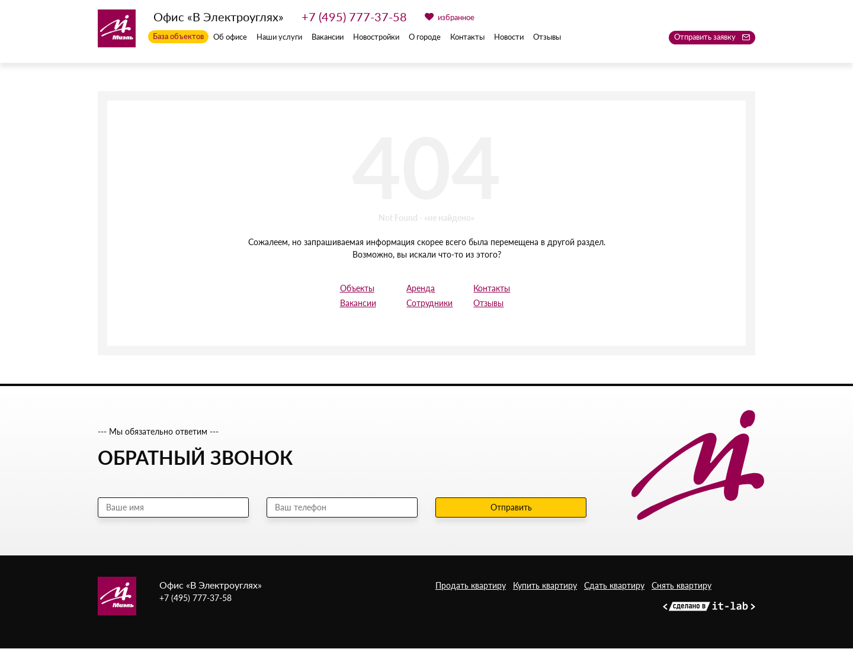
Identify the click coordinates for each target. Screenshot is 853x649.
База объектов (178, 36)
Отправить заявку (712, 36)
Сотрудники (426, 303)
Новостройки (376, 37)
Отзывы (547, 37)
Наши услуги (279, 37)
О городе (425, 37)
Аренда (420, 289)
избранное (449, 17)
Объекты (357, 289)
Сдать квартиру (614, 586)
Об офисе (230, 37)
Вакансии (328, 37)
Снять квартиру (681, 586)
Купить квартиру (545, 586)
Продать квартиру (470, 586)
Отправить (511, 508)
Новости (509, 37)
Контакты (467, 37)
